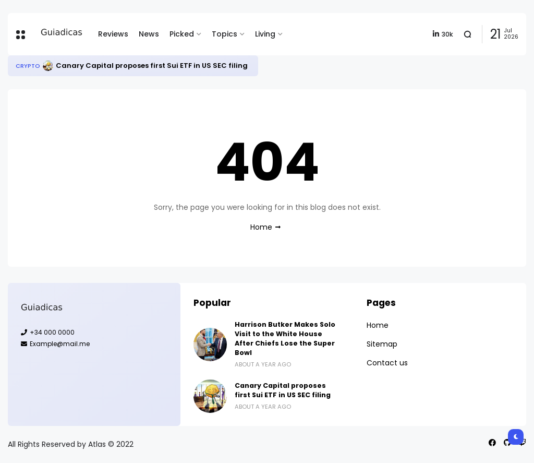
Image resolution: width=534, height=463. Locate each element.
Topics (224, 34)
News (149, 34)
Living (265, 34)
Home (261, 227)
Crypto (28, 66)
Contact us (387, 363)
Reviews (113, 34)
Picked (181, 34)
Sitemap (382, 344)
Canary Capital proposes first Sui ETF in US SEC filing (152, 65)
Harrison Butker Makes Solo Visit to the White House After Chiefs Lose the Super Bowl (285, 338)
